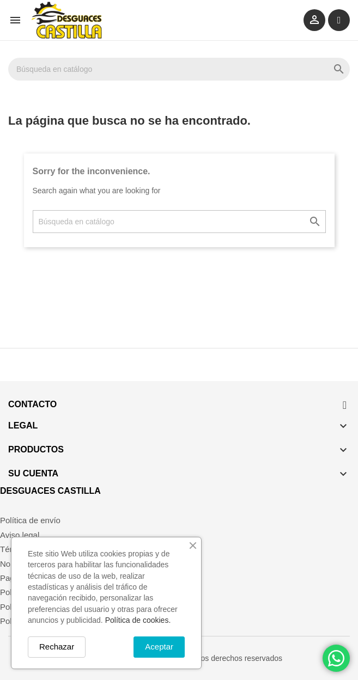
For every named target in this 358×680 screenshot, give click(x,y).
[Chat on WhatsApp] (336, 658)
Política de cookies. (138, 620)
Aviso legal (19, 535)
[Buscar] (179, 69)
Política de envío (30, 520)
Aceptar (159, 646)
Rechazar (56, 646)
